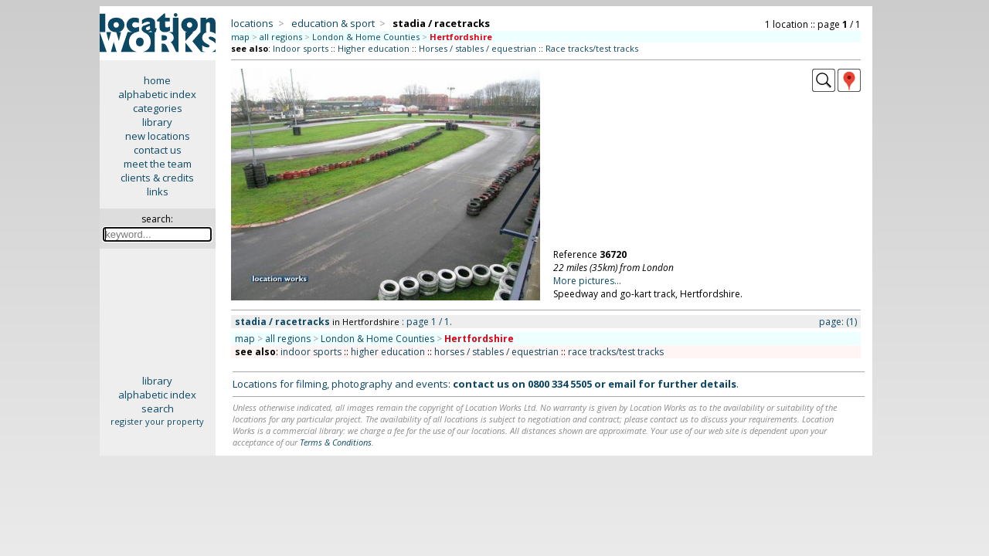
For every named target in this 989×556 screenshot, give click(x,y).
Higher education (374, 48)
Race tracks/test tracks (591, 48)
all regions (281, 36)
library (157, 122)
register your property (157, 421)
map (240, 36)
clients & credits (157, 178)
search (157, 408)
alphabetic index (157, 94)
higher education (388, 351)
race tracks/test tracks (616, 351)
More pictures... (587, 280)
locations (252, 23)
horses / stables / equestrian (496, 351)
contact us (158, 150)
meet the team (158, 164)
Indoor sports (300, 48)
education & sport (333, 23)
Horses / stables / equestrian (477, 48)
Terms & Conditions (336, 442)
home (157, 80)
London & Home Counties (366, 36)
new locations (157, 136)
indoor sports (311, 351)
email (622, 384)
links (157, 191)
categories (157, 108)
